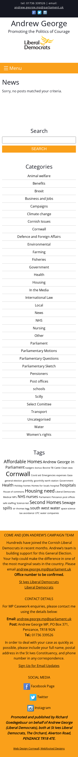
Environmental (39, 244)
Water (39, 427)
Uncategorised (39, 419)
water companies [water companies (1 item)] (49, 513)
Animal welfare (39, 176)
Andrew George (39, 23)
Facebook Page (39, 686)
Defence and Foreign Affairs (39, 236)
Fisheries (39, 259)
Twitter (39, 697)
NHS (39, 320)
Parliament (39, 343)
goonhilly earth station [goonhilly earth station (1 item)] (46, 480)
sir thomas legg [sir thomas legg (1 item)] (21, 508)
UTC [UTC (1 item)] (37, 513)
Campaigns (39, 206)
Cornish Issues (39, 221)
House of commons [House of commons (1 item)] (13, 491)
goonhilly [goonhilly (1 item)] (28, 480)
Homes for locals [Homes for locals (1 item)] (40, 485)
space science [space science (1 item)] (68, 508)
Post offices (39, 381)
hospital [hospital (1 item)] (54, 485)
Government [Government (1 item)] (66, 480)
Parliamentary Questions (39, 358)
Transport (39, 411)
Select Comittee (39, 404)
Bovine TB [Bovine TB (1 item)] (48, 467)
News (39, 312)
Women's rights (39, 434)
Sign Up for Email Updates (39, 665)
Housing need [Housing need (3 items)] (39, 491)
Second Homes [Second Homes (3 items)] (45, 502)
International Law (39, 297)
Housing (39, 282)
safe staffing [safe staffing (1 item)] (9, 503)
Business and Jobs (39, 198)
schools (39, 389)
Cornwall (39, 229)
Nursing (39, 328)
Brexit (39, 191)
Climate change (39, 214)
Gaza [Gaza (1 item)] (69, 475)
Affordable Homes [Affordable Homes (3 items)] (23, 461)
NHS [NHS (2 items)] (21, 496)
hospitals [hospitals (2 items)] (68, 485)
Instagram (39, 708)
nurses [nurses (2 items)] (32, 496)
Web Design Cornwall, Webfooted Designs (39, 748)
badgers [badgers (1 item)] (29, 467)
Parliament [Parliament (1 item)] (45, 497)
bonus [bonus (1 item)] (38, 467)
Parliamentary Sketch (39, 366)
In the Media (39, 290)
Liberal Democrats (39, 587)
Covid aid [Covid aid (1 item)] (36, 475)
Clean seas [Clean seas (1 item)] (67, 467)
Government (39, 267)
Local (39, 305)
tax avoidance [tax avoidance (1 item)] (26, 513)
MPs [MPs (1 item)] (14, 497)
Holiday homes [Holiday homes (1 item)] (22, 485)
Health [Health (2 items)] (8, 485)
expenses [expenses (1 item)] (61, 475)
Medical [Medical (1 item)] (7, 497)
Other (39, 335)
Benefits (39, 183)
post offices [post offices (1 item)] (69, 497)
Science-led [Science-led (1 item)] (23, 503)
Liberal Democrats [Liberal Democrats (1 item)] (65, 491)
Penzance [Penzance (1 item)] (57, 497)
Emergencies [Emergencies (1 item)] (49, 475)
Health (39, 274)
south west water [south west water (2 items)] (45, 507)
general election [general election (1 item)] (13, 480)
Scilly (39, 396)
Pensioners (39, 373)
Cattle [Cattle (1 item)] (57, 467)
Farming (39, 252)
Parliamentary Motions (39, 350)
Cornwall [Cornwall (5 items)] (18, 474)
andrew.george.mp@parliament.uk (39, 7)
